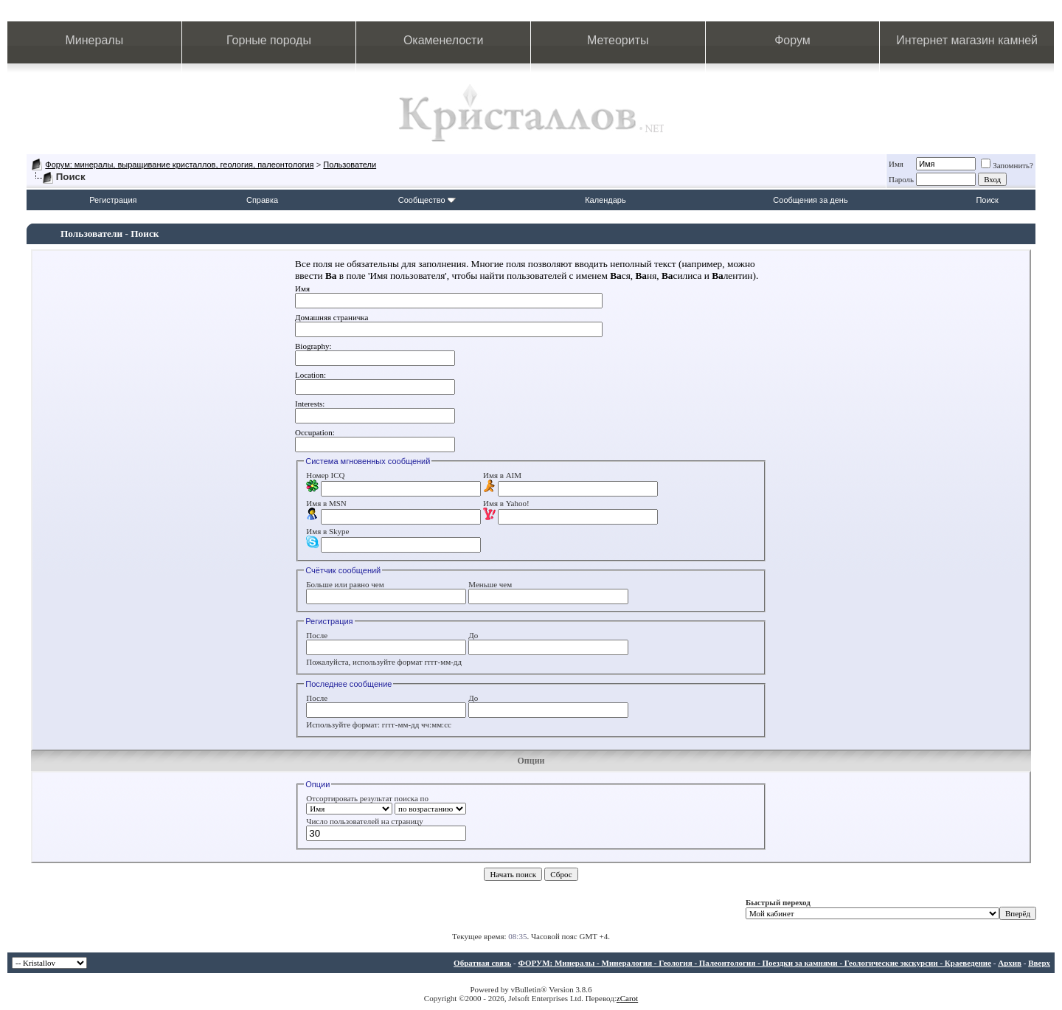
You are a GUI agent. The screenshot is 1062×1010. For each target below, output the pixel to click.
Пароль (901, 179)
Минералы (95, 40)
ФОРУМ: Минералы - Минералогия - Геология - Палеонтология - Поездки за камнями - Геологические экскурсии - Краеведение (754, 962)
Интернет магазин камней (967, 40)
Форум (792, 40)
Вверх (1039, 962)
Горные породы (268, 40)
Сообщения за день (810, 200)
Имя (896, 163)
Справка (262, 200)
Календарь (605, 200)
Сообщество (427, 200)
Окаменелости (443, 40)
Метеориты (617, 40)
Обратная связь (482, 962)
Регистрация (112, 200)
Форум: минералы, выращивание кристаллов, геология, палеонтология (179, 164)
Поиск (987, 200)
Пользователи (349, 164)
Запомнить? (1007, 165)
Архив (1009, 962)
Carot (629, 998)
